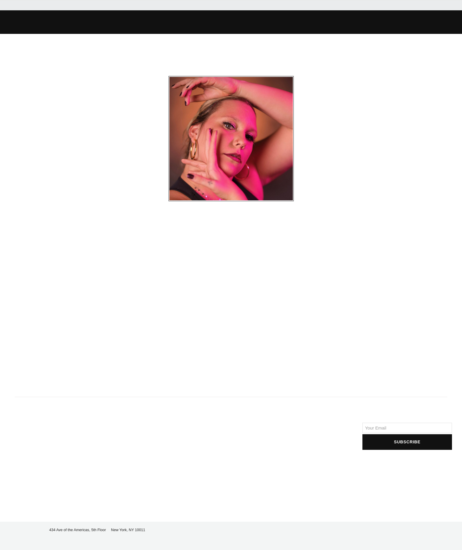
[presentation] (407, 462)
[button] (126, 22)
